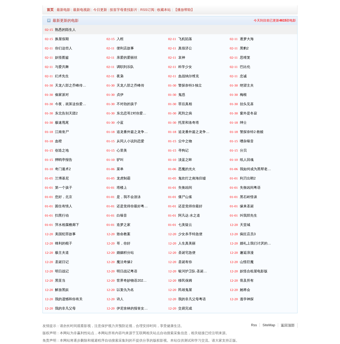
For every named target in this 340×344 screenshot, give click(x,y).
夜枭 (120, 76)
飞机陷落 (185, 39)
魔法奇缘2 (124, 262)
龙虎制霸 (123, 178)
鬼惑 (181, 95)
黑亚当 (60, 280)
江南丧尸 (62, 132)
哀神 (181, 57)
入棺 (120, 39)
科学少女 (185, 67)
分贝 (243, 150)
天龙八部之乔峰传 (130, 85)
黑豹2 (244, 48)
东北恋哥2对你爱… (131, 113)
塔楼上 (122, 188)
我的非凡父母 (65, 308)
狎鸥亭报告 (63, 160)
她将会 (245, 290)
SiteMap (268, 325)
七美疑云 (185, 225)
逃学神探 (247, 299)
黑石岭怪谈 (248, 197)
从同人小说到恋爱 (130, 141)
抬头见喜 (247, 104)
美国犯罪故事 (65, 234)
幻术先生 (62, 76)
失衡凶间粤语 (250, 188)
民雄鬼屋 (185, 290)
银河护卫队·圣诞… (192, 271)
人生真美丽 (187, 243)
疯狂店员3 (248, 234)
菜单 (120, 169)
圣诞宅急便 (187, 253)
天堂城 (245, 225)
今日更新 (100, 10)
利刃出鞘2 (248, 178)
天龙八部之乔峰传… (70, 85)
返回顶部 (288, 325)
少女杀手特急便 (190, 234)
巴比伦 (245, 67)
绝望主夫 (247, 85)
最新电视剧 (81, 10)
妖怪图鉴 (62, 57)
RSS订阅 (147, 10)
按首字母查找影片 (123, 10)
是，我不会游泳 (129, 197)
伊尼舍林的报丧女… (132, 308)
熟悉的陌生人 (65, 30)
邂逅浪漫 (247, 253)
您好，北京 (63, 197)
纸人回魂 (247, 160)
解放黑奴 (62, 290)
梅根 (243, 95)
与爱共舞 (62, 67)
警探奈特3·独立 (190, 85)
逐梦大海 (247, 39)
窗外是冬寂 (248, 113)
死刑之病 (185, 113)
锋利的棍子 (63, 243)
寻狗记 (183, 150)
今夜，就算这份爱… (70, 104)
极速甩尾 (62, 122)
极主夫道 (62, 253)
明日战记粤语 (127, 271)
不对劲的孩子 (127, 104)
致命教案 (123, 234)
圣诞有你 (185, 262)
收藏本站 (164, 10)
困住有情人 (63, 206)
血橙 (58, 141)
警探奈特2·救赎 (252, 132)
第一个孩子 (63, 188)
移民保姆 (185, 280)
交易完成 (185, 308)
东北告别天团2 (66, 113)
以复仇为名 (125, 290)
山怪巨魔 (247, 262)
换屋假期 (62, 39)
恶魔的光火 (187, 169)
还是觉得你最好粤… (132, 206)
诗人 (120, 299)
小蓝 (120, 122)
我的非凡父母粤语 (192, 299)
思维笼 (245, 57)
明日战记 (62, 271)
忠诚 (243, 76)
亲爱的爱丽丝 (127, 57)
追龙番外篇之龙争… (132, 132)
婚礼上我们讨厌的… (255, 243)
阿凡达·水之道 (189, 215)
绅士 (243, 122)
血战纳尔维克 (188, 76)
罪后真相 (185, 104)
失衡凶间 (185, 188)
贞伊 (120, 95)
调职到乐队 (125, 67)
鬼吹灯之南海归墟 (192, 178)
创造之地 (62, 150)
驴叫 (120, 160)
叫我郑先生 (248, 215)
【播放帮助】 (184, 10)
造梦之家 (123, 225)
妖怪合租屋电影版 (253, 271)
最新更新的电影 (66, 20)
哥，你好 (123, 243)
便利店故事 (125, 48)
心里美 (122, 150)
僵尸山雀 (185, 197)
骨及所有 (247, 280)
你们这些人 (63, 48)
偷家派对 (62, 95)
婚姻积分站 (125, 253)
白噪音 (122, 215)
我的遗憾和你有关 (69, 299)
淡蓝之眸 (185, 160)
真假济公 (185, 48)
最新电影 (63, 10)
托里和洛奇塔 (188, 122)
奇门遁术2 (63, 169)
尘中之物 (185, 141)
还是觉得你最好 (190, 206)
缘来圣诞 (247, 206)
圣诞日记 (62, 262)
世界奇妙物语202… (132, 280)
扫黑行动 (62, 215)
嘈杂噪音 (247, 141)
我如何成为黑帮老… (255, 169)
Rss (254, 325)
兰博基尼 (62, 178)
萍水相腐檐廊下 (67, 225)
